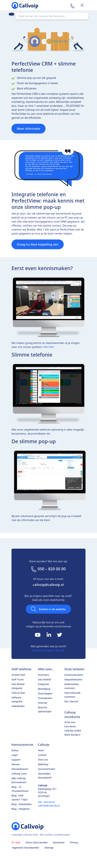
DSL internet (71, 701)
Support (16, 759)
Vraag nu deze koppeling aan (37, 244)
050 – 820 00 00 (48, 569)
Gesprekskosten (73, 679)
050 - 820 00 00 (46, 802)
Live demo (70, 726)
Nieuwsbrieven (20, 769)
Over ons (43, 759)
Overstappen (45, 693)
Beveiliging (44, 688)
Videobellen (18, 706)
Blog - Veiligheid (21, 808)
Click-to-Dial (18, 692)
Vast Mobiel (44, 679)
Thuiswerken (45, 698)
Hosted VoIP (18, 674)
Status (15, 750)
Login (15, 755)
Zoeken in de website (48, 609)
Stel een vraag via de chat (48, 650)
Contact (42, 755)
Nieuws (16, 764)
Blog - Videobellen (22, 804)
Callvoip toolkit (72, 730)
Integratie (43, 684)
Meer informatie (28, 129)
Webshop (43, 764)
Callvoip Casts (19, 773)
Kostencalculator (73, 674)
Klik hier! (48, 347)
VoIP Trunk (18, 679)
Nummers (43, 674)
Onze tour (70, 722)
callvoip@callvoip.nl (48, 584)
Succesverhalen (46, 769)
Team (41, 750)
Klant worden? (72, 734)
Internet (42, 702)
